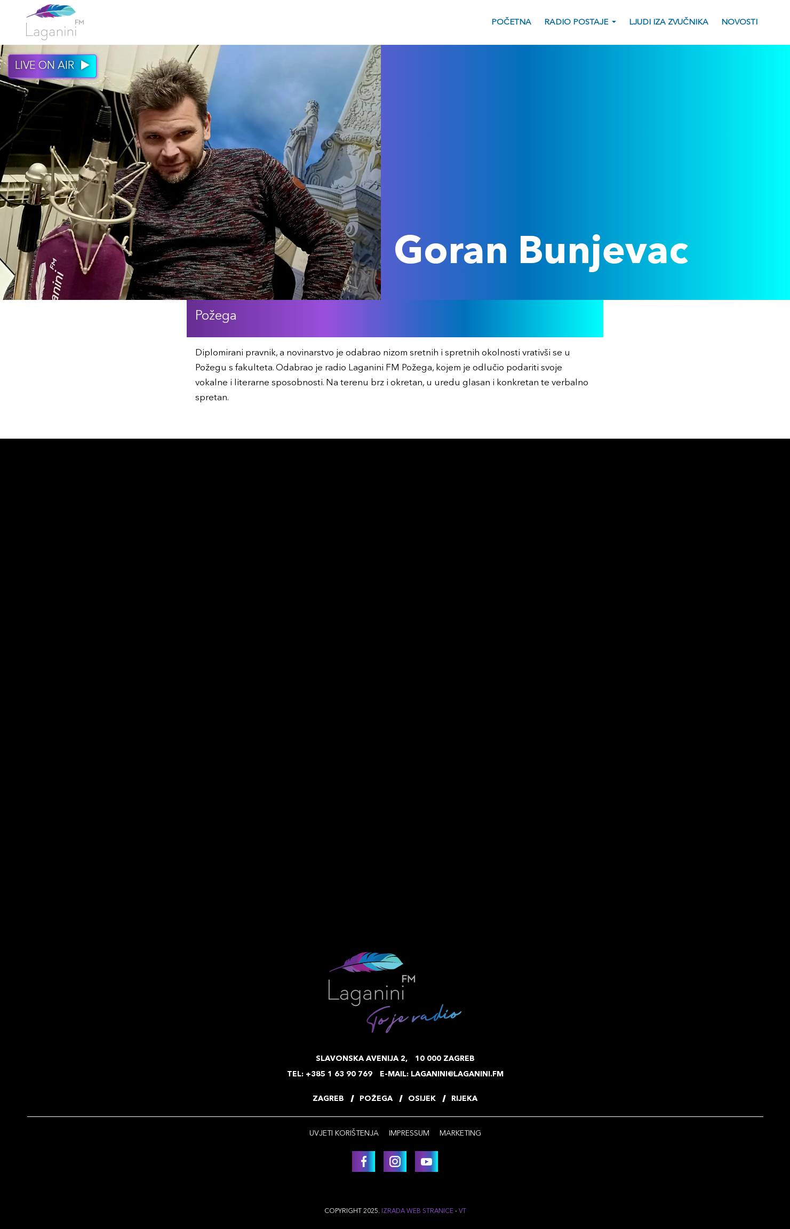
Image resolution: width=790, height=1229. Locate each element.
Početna (511, 23)
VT (462, 1211)
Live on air (52, 66)
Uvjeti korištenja (344, 1133)
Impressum (409, 1133)
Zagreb (328, 1099)
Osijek (422, 1099)
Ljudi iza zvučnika (668, 23)
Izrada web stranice (417, 1211)
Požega (376, 1099)
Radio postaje (576, 23)
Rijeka (464, 1099)
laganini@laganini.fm (457, 1074)
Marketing (460, 1133)
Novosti (739, 23)
